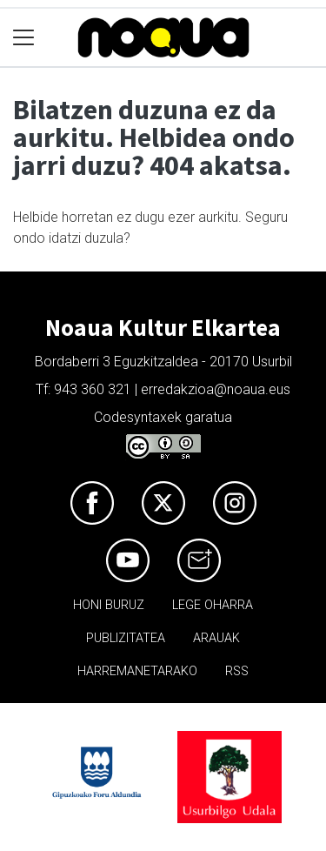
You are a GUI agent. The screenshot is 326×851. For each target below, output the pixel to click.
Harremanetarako (137, 671)
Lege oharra (212, 605)
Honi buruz (108, 605)
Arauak (216, 638)
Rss (237, 671)
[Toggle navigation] (24, 38)
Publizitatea (125, 638)
